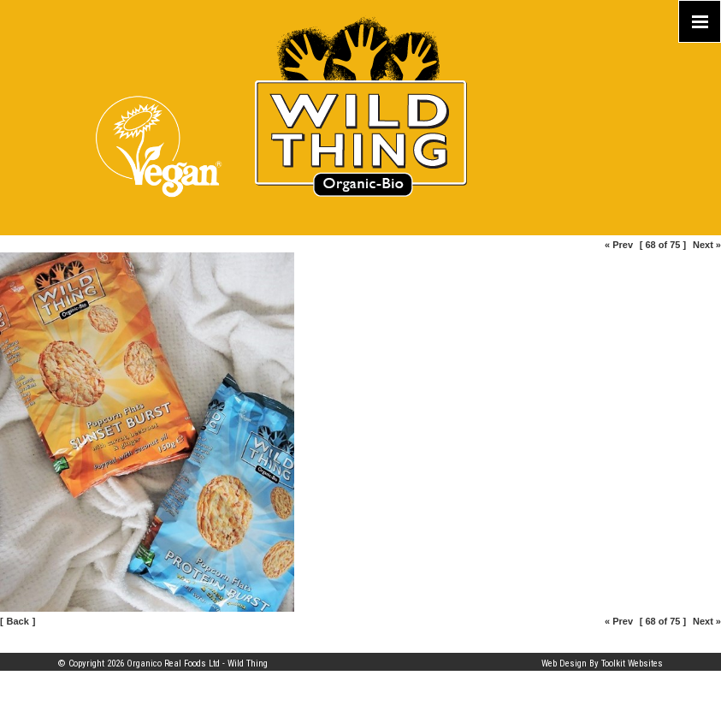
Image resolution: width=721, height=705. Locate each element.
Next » (707, 245)
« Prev (619, 245)
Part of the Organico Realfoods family (590, 644)
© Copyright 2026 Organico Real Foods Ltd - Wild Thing (163, 663)
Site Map (75, 644)
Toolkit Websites (632, 663)
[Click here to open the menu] (699, 21)
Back (18, 621)
